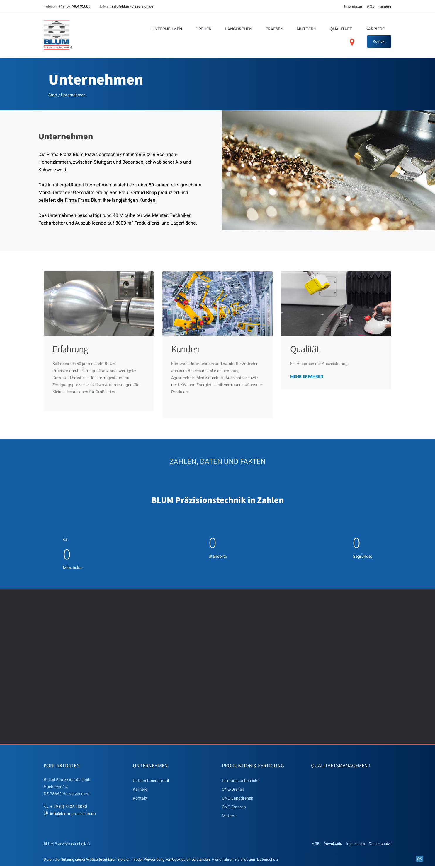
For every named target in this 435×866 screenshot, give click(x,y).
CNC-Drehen (233, 789)
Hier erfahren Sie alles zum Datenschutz (245, 859)
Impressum (353, 6)
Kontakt (379, 41)
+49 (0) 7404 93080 (74, 6)
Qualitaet (341, 29)
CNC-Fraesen (234, 807)
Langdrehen (238, 29)
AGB (371, 6)
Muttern (306, 29)
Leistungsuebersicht (240, 780)
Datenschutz (379, 843)
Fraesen (274, 29)
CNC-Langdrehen (237, 798)
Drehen (204, 29)
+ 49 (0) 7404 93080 (68, 806)
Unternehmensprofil (151, 780)
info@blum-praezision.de (132, 6)
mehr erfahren (306, 376)
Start (52, 95)
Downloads (332, 843)
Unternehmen (167, 29)
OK (419, 859)
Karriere (384, 6)
